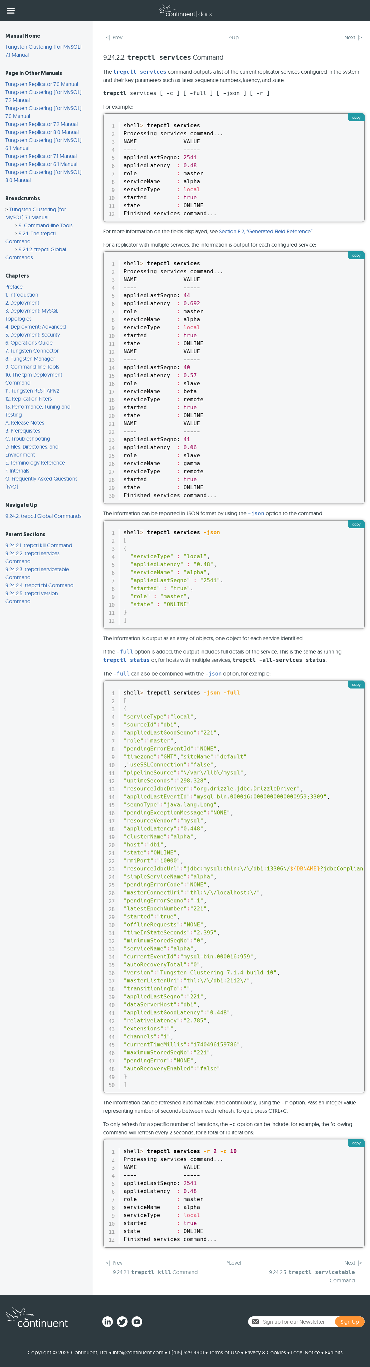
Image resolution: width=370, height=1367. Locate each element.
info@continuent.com (138, 1352)
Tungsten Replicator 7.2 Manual (41, 124)
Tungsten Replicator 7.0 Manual (41, 84)
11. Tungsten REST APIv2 (32, 390)
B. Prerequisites (22, 430)
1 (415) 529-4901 (186, 1352)
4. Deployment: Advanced (35, 326)
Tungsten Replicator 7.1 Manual (41, 156)
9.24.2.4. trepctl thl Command (39, 585)
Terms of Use (224, 1352)
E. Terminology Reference (35, 462)
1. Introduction (21, 294)
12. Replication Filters (28, 398)
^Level (233, 1262)
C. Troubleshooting (27, 438)
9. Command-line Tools (46, 225)
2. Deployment (22, 302)
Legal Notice (305, 1352)
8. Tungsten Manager (30, 358)
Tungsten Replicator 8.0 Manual (42, 132)
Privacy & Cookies (265, 1352)
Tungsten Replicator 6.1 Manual (41, 164)
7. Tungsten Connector (32, 350)
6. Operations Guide (29, 342)
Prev (118, 37)
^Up (234, 37)
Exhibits (334, 1352)
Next (349, 37)
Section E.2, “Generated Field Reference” (265, 231)
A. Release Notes (24, 422)
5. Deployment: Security (32, 334)
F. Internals (17, 470)
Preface (14, 286)
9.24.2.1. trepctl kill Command (38, 545)
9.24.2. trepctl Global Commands (43, 516)
